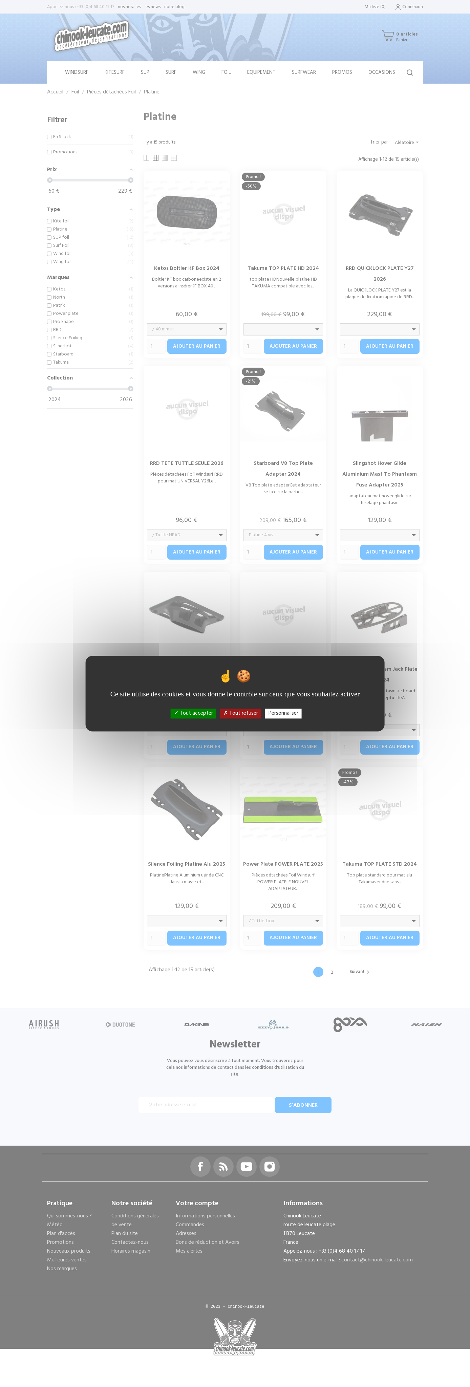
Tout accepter (193, 713)
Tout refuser (240, 713)
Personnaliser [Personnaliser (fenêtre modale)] (283, 713)
